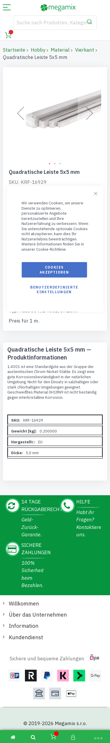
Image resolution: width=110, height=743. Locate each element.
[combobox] (55, 22)
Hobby (38, 50)
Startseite (14, 50)
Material (60, 50)
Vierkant (84, 50)
